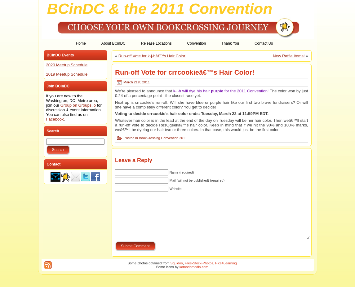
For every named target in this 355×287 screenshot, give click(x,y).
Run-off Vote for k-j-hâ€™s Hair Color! (152, 56)
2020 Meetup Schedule (67, 65)
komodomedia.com (194, 276)
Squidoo (177, 272)
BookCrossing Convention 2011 (163, 138)
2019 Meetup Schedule (67, 74)
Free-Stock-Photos (199, 272)
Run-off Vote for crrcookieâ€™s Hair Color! (184, 72)
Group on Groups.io (78, 105)
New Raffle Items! (288, 56)
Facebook (55, 119)
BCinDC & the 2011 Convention (160, 8)
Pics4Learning (226, 272)
